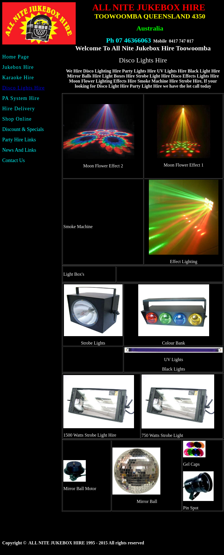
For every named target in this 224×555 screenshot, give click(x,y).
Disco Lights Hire (23, 88)
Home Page (15, 57)
